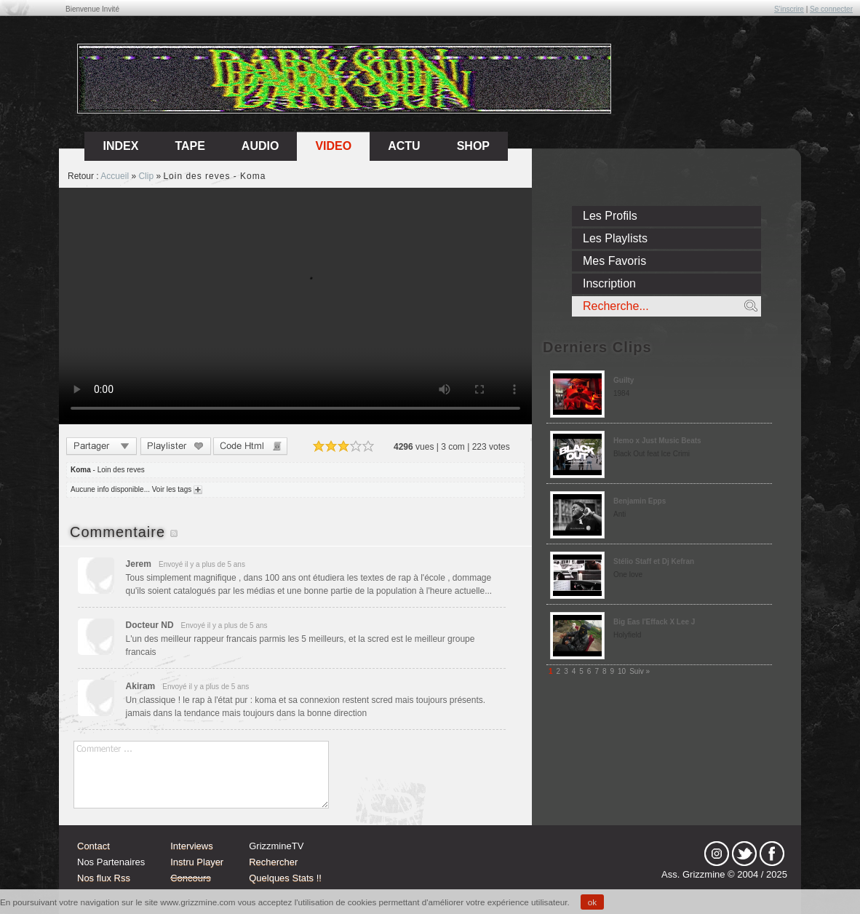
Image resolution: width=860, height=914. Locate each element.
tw (744, 853)
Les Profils (610, 216)
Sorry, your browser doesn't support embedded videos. (295, 306)
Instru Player (196, 862)
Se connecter (831, 9)
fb (772, 853)
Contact (93, 846)
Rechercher (273, 862)
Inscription (609, 283)
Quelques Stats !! (285, 878)
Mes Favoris (614, 261)
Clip (146, 176)
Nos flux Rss (103, 878)
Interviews (191, 846)
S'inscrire (789, 9)
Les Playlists (615, 238)
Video (333, 146)
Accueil (114, 176)
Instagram (716, 853)
